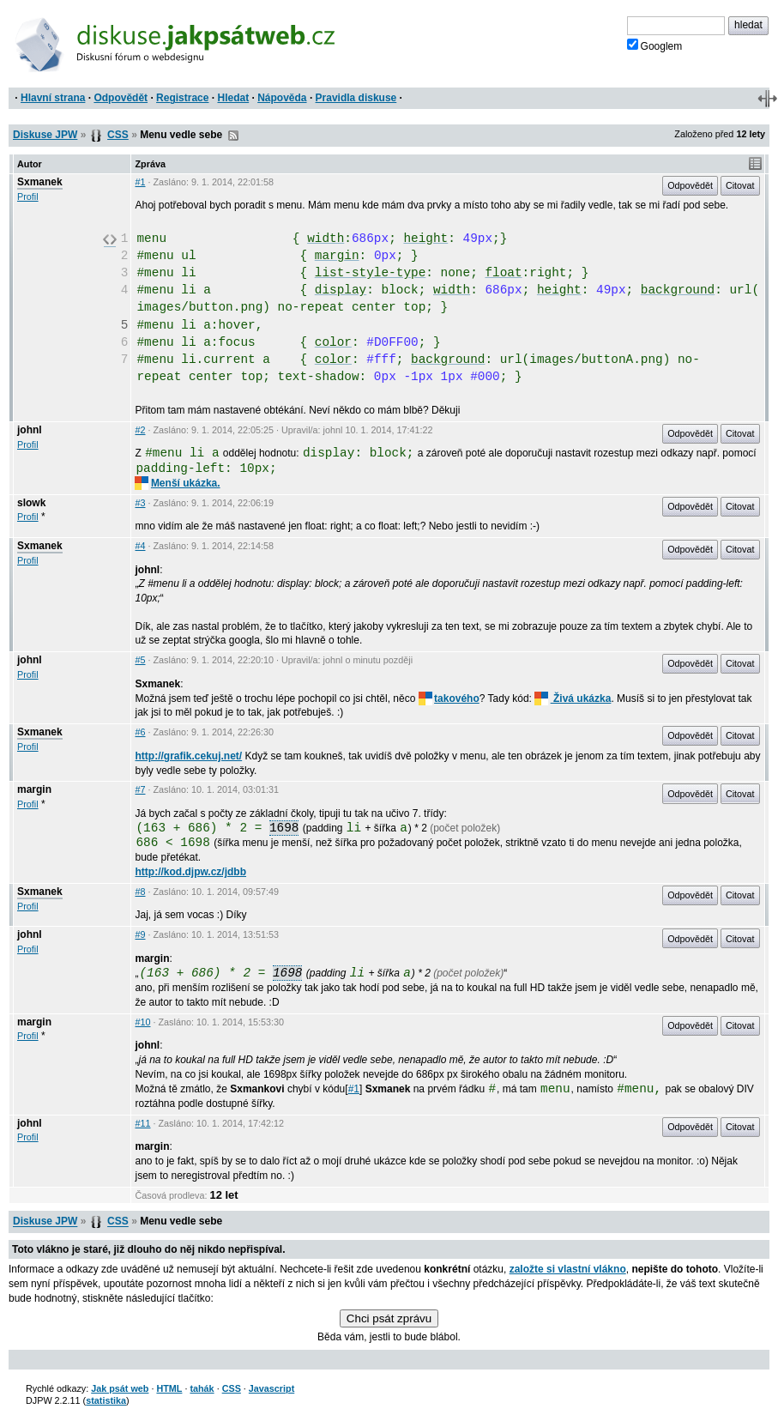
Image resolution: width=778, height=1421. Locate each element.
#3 (140, 503)
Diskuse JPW (45, 135)
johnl (29, 430)
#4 (140, 546)
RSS (233, 135)
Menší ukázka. (177, 483)
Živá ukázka (572, 698)
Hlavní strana (53, 98)
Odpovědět (120, 98)
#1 (140, 182)
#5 (140, 660)
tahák (202, 1388)
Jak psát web (119, 1388)
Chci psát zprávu (389, 1318)
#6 (140, 732)
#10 (142, 1022)
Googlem (655, 45)
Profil (28, 196)
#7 (140, 789)
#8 (140, 891)
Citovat (740, 185)
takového (449, 698)
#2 (140, 430)
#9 (140, 934)
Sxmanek (40, 182)
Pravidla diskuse (356, 98)
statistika (106, 1400)
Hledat (233, 98)
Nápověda (281, 98)
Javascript (271, 1388)
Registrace (182, 98)
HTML (169, 1388)
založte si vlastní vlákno (568, 1269)
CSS (118, 135)
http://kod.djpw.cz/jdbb (190, 872)
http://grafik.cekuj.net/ (188, 756)
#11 (142, 1123)
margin (34, 789)
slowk (31, 503)
